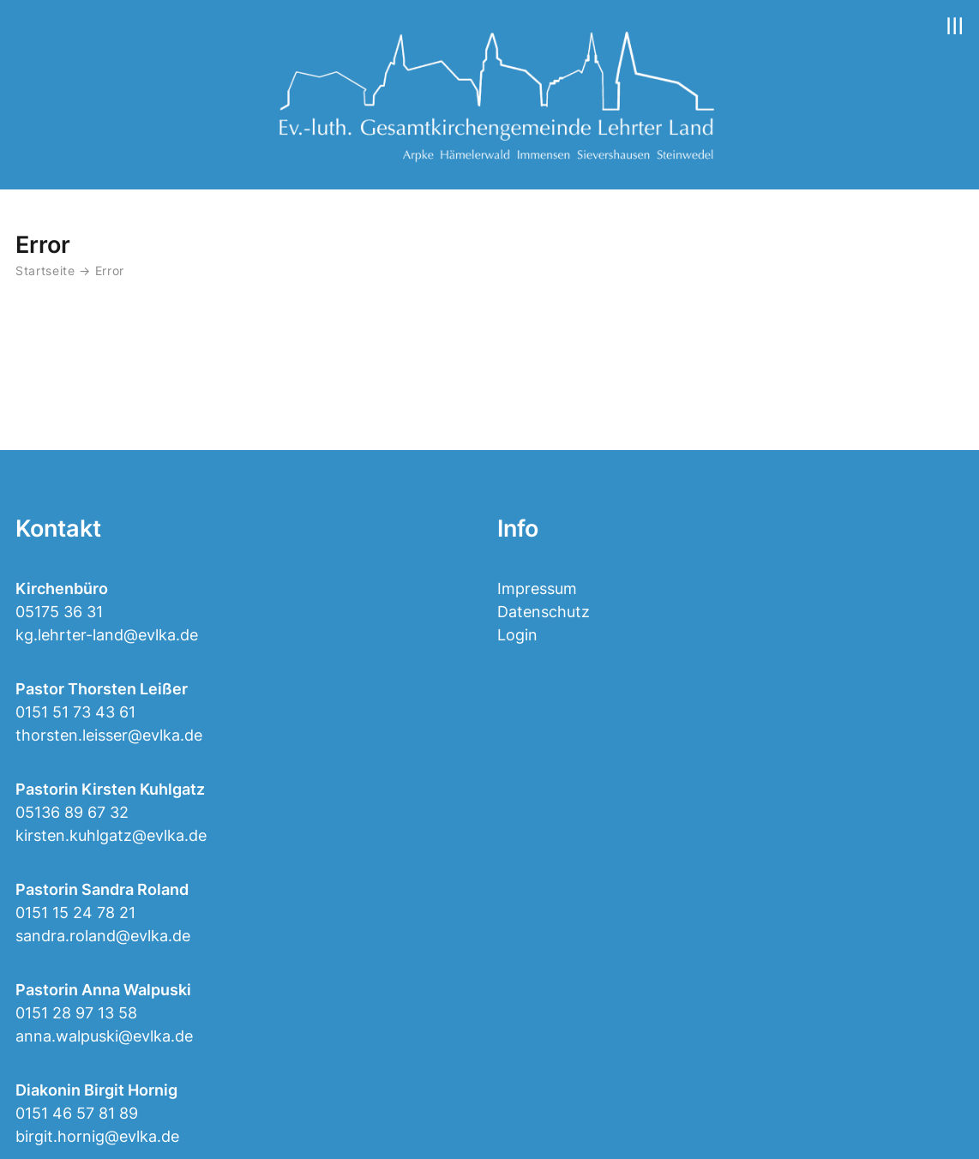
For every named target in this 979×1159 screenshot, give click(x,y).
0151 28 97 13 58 (76, 1013)
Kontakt (58, 528)
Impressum (537, 589)
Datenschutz (543, 612)
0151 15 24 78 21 (75, 913)
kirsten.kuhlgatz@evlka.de (111, 835)
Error (109, 271)
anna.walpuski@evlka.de (104, 1036)
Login (517, 635)
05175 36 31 (59, 612)
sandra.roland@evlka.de (102, 936)
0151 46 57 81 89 (76, 1113)
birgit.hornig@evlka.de (97, 1136)
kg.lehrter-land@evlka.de (106, 635)
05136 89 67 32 (72, 812)
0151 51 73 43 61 (75, 712)
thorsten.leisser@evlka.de (108, 735)
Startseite (45, 271)
